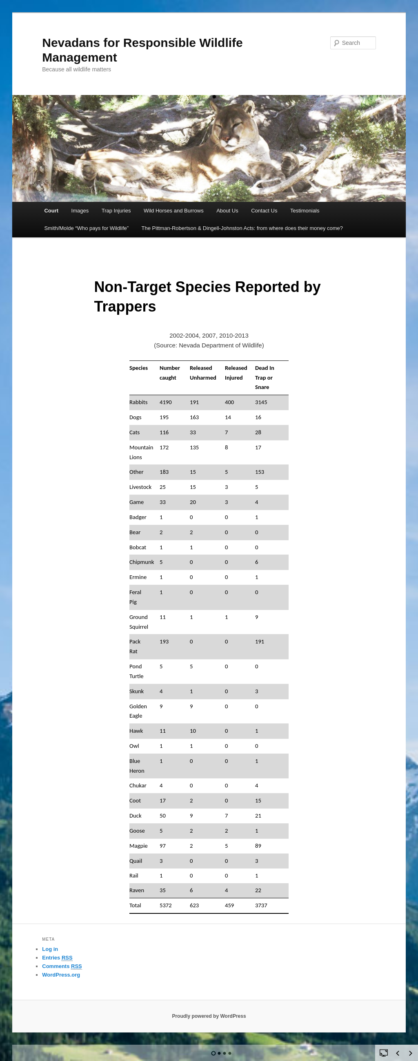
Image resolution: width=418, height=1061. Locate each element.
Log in (50, 949)
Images (80, 211)
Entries (57, 958)
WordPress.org (61, 975)
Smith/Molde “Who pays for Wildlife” (86, 228)
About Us (227, 211)
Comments (62, 966)
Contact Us (264, 211)
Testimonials (305, 211)
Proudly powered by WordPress (209, 1016)
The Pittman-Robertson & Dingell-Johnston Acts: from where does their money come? (242, 228)
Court (51, 211)
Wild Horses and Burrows (174, 211)
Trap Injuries (116, 211)
